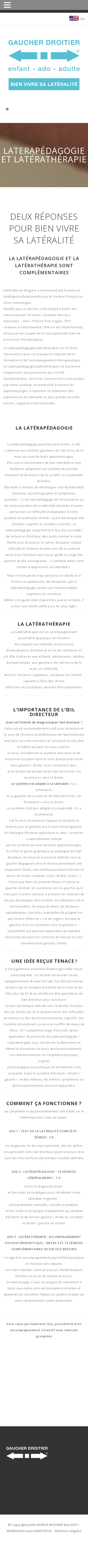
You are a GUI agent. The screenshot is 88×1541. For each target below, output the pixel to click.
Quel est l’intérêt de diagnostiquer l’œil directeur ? (44, 722)
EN (82, 19)
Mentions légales (68, 1531)
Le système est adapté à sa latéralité (39, 783)
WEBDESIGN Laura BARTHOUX (29, 1531)
